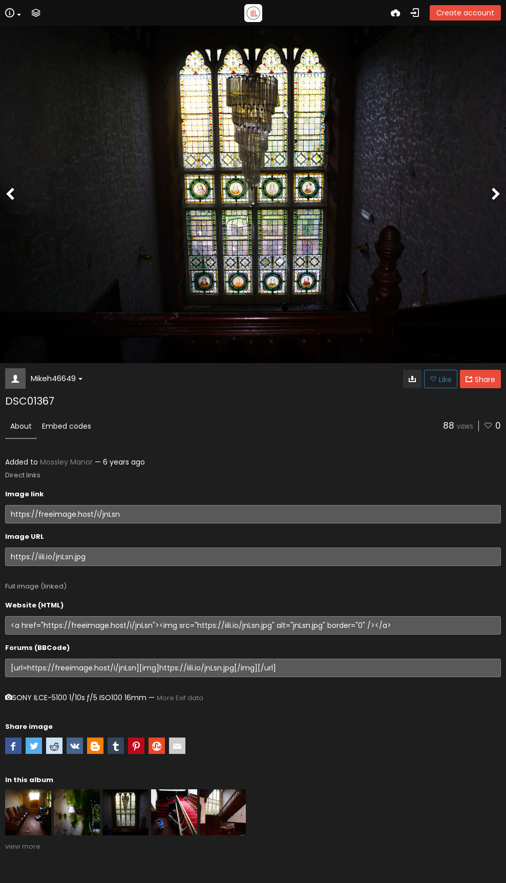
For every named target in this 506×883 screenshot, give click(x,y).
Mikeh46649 (56, 378)
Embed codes (66, 426)
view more (22, 846)
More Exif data (180, 698)
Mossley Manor (66, 462)
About (21, 426)
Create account (465, 13)
